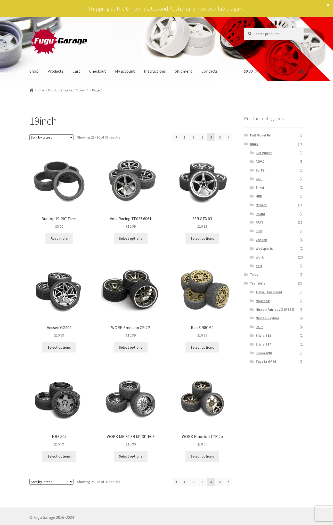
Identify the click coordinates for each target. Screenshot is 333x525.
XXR (259, 265)
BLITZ (260, 170)
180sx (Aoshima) (269, 292)
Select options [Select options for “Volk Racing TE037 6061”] (130, 238)
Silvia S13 (263, 335)
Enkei (260, 187)
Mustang (263, 300)
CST (259, 178)
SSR (259, 231)
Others (261, 205)
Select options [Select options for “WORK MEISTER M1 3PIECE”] (130, 456)
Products (55, 71)
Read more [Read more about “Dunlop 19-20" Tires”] (59, 238)
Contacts (209, 71)
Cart (76, 71)
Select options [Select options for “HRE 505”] (59, 456)
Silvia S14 (263, 344)
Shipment (183, 71)
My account (125, 71)
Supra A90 (264, 353)
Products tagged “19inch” (68, 90)
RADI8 (260, 213)
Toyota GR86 (266, 361)
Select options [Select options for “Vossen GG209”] (59, 347)
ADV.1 (260, 161)
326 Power (264, 152)
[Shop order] (51, 137)
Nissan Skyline (267, 318)
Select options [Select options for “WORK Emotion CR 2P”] (130, 347)
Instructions (155, 71)
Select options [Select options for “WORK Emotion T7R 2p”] (202, 456)
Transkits (257, 283)
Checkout (97, 71)
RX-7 (259, 326)
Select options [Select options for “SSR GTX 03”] (202, 238)
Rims (254, 144)
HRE (259, 196)
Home (39, 90)
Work (260, 257)
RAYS (260, 222)
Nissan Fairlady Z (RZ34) (275, 309)
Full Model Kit (261, 135)
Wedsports (264, 248)
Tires (254, 274)
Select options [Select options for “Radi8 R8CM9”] (202, 347)
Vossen (261, 239)
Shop (33, 71)
